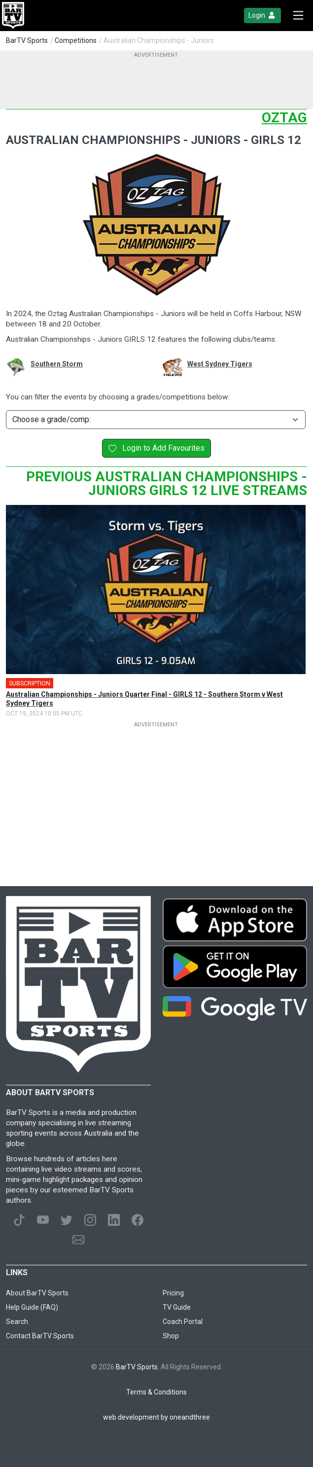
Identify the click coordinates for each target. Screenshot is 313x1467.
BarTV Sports (27, 40)
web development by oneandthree (156, 1417)
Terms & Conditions (156, 1392)
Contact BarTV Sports (40, 1336)
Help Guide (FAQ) (32, 1307)
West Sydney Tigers (219, 364)
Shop (171, 1336)
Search (17, 1321)
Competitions (76, 40)
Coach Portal (183, 1321)
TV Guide (177, 1307)
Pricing (173, 1293)
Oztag (284, 117)
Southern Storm (57, 364)
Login (262, 15)
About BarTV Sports (37, 1293)
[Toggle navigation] (298, 15)
